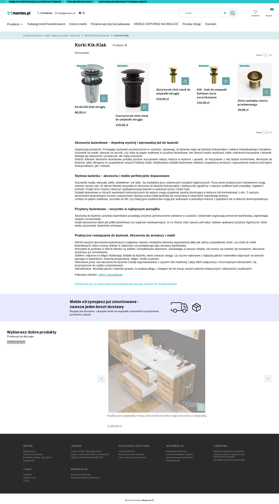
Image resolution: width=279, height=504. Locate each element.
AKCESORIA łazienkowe (96, 35)
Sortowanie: (82, 52)
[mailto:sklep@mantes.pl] (65, 13)
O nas (26, 481)
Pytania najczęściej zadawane (229, 451)
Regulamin (28, 460)
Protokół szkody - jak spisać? (37, 457)
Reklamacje (29, 451)
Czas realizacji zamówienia (132, 457)
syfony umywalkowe (110, 274)
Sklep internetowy (138, 500)
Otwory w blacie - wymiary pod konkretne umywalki (229, 455)
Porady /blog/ (173, 460)
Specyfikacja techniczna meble (229, 460)
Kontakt (27, 474)
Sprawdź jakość (16, 342)
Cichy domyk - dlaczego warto (86, 451)
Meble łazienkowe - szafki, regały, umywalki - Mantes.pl (51, 35)
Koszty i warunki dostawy (131, 454)
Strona (259, 55)
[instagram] (84, 13)
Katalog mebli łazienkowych (85, 477)
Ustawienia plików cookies (179, 454)
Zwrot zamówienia (32, 454)
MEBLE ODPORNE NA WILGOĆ (87, 457)
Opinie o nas (29, 477)
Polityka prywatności (176, 451)
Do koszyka (104, 98)
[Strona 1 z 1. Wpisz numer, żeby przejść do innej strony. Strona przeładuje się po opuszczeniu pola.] (266, 55)
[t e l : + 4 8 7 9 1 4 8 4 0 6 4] (44, 13)
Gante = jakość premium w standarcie (90, 454)
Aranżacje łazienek (81, 474)
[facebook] (80, 13)
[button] (232, 13)
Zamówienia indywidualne (179, 457)
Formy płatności (126, 451)
